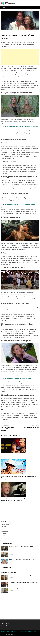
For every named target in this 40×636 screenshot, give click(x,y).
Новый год (3, 538)
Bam (12, 634)
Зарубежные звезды (6, 524)
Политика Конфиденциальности (9, 625)
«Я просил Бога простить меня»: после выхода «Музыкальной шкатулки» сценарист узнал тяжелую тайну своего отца (18, 499)
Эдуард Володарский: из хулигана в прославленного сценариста (22, 559)
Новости (3, 535)
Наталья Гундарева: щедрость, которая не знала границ (21, 546)
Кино (2, 32)
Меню (4, 7)
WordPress (8, 634)
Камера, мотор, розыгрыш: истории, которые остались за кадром (23, 582)
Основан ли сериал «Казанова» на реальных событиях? (20, 588)
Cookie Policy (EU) (5, 623)
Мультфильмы (4, 531)
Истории (3, 526)
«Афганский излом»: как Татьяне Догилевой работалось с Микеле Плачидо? (19, 455)
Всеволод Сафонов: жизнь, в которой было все (19, 552)
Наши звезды (4, 533)
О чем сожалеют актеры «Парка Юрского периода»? (20, 575)
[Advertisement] (20, 57)
